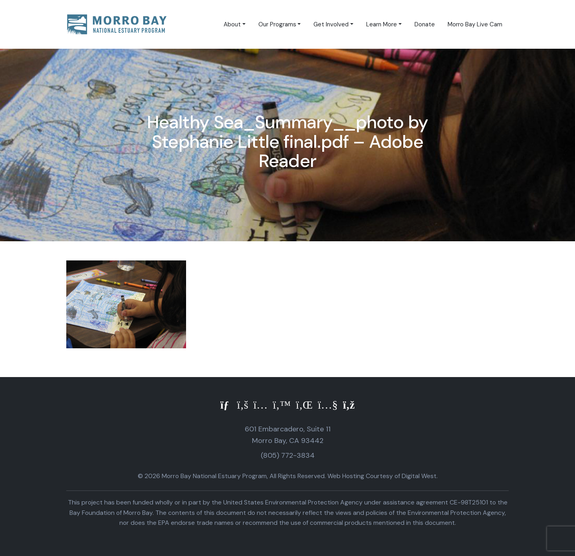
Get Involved (331, 24)
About (232, 24)
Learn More (381, 24)
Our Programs (277, 24)
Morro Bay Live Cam (475, 24)
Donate (424, 24)
